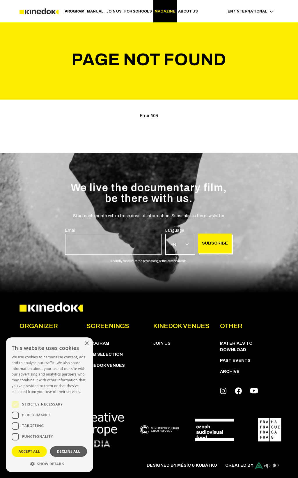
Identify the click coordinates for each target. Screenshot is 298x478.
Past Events (235, 360)
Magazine (165, 11)
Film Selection (104, 354)
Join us (114, 11)
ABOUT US (188, 11)
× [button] (86, 343)
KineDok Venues (105, 365)
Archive (230, 371)
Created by (252, 465)
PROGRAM (74, 11)
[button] (49, 463)
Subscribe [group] (215, 243)
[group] (113, 241)
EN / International (250, 11)
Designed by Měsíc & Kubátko (182, 465)
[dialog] (49, 404)
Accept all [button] (29, 451)
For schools (138, 11)
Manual (95, 11)
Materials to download (236, 346)
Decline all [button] (68, 451)
